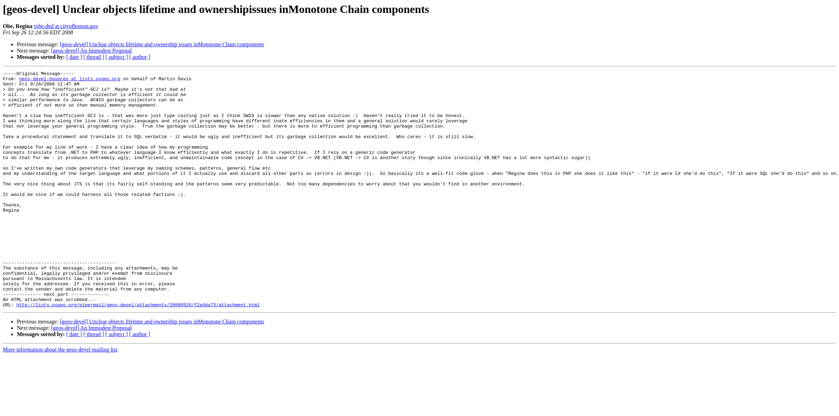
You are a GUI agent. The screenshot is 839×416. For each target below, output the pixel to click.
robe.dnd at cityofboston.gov (66, 26)
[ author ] (139, 57)
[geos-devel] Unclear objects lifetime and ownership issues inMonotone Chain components (162, 44)
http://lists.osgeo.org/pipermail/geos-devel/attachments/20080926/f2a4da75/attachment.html (138, 352)
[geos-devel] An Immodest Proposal (91, 51)
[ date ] (74, 57)
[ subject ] (116, 57)
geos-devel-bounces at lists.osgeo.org (70, 80)
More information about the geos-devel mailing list (60, 397)
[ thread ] (93, 57)
